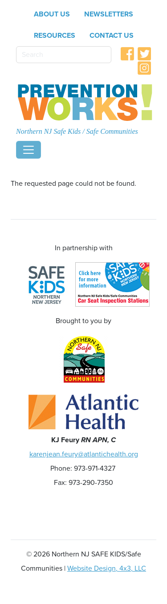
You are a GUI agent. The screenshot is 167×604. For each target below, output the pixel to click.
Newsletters (108, 14)
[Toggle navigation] (28, 150)
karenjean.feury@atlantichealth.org (83, 454)
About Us (52, 14)
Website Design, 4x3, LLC (106, 568)
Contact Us (112, 35)
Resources (54, 35)
